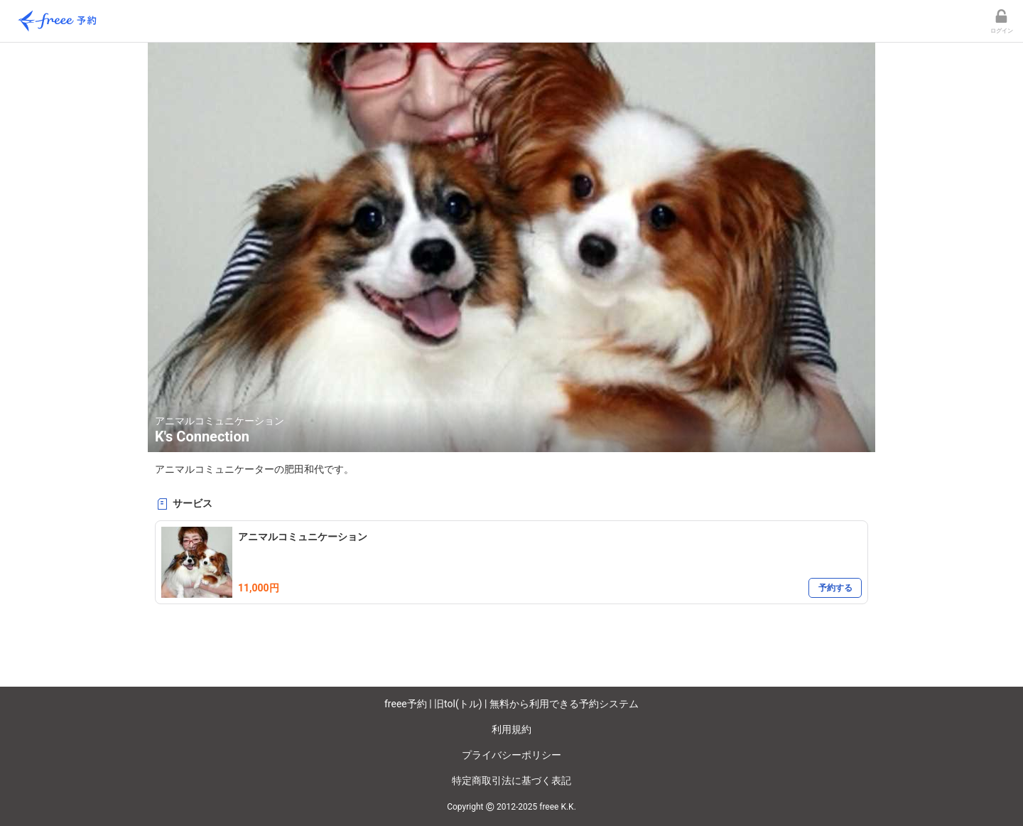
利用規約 (511, 729)
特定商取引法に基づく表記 (511, 780)
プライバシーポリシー (511, 755)
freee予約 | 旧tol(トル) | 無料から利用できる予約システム (511, 703)
